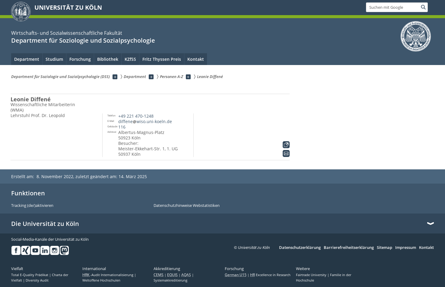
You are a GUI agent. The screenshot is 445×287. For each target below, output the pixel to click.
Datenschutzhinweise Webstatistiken (187, 205)
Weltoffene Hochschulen (101, 280)
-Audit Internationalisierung (108, 275)
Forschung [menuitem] (80, 59)
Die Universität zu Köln (45, 223)
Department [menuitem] (26, 59)
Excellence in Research (270, 275)
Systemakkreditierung (170, 280)
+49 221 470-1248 (136, 116)
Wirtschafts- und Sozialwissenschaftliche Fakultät (66, 33)
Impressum (405, 247)
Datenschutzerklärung (300, 247)
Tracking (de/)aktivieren (32, 205)
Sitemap (384, 247)
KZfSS (130, 59)
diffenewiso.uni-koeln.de (145, 121)
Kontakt (426, 247)
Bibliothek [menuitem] (107, 59)
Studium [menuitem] (54, 59)
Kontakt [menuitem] (195, 59)
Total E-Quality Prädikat (30, 275)
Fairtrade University (311, 275)
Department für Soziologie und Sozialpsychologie (83, 40)
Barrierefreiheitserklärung (349, 247)
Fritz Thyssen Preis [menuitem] (161, 59)
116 (122, 127)
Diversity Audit (37, 280)
